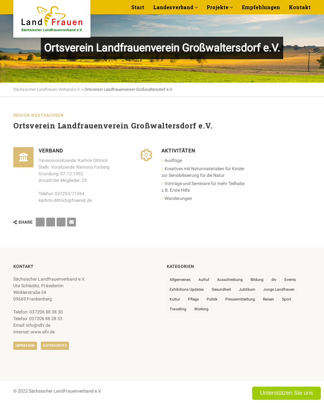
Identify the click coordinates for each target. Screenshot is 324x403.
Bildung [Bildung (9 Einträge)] (257, 279)
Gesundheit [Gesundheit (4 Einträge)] (221, 289)
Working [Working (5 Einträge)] (201, 309)
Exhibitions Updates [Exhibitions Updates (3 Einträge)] (187, 289)
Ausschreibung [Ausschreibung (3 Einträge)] (230, 279)
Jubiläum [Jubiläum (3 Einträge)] (247, 289)
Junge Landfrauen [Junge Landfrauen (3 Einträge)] (279, 289)
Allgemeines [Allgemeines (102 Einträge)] (180, 279)
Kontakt (300, 7)
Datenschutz (55, 346)
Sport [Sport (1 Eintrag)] (286, 299)
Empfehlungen (261, 7)
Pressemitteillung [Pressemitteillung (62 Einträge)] (240, 299)
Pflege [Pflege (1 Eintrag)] (193, 299)
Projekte (217, 7)
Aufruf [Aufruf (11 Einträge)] (203, 279)
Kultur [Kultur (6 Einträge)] (175, 299)
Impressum (25, 346)
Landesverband (173, 7)
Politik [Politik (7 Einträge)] (212, 299)
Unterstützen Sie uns (286, 393)
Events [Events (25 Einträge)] (290, 279)
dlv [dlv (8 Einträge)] (274, 279)
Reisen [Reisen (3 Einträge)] (268, 299)
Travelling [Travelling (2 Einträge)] (178, 309)
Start (137, 7)
